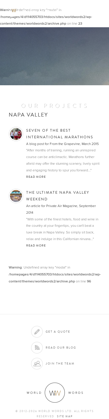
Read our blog (61, 347)
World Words (37, 10)
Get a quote (58, 331)
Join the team (60, 363)
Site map (65, 416)
